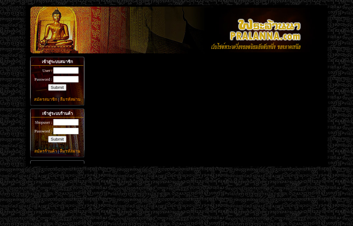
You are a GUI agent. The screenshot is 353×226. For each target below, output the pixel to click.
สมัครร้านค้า (45, 151)
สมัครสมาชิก (45, 99)
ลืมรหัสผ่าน (70, 99)
